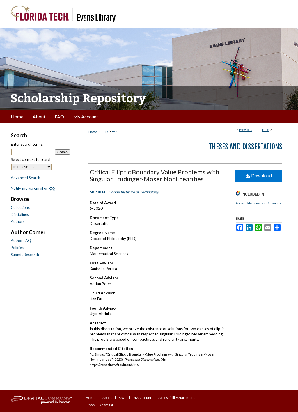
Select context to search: (31, 159)
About (107, 397)
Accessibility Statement (176, 397)
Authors (17, 221)
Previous (245, 130)
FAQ (122, 397)
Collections (20, 207)
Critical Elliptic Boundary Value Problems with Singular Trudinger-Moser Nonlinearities (154, 175)
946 (114, 132)
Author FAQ (21, 240)
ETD (105, 132)
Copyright (106, 404)
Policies (17, 247)
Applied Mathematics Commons (258, 203)
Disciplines (20, 214)
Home (92, 132)
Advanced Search (25, 177)
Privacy (90, 404)
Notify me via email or (33, 188)
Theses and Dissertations (245, 146)
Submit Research (25, 254)
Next (265, 130)
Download (259, 175)
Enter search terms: (27, 144)
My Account (142, 397)
